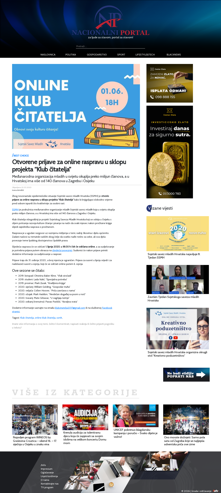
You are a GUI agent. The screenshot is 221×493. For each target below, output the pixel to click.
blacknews (174, 54)
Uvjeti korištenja (49, 476)
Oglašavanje (47, 472)
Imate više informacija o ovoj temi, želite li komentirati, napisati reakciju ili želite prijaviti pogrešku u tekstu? (63, 325)
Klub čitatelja (27, 317)
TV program (47, 487)
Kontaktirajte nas (50, 483)
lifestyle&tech (145, 54)
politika (70, 54)
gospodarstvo (97, 54)
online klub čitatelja (45, 317)
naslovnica (47, 54)
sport (121, 54)
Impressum (46, 468)
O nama (45, 479)
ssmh (59, 317)
